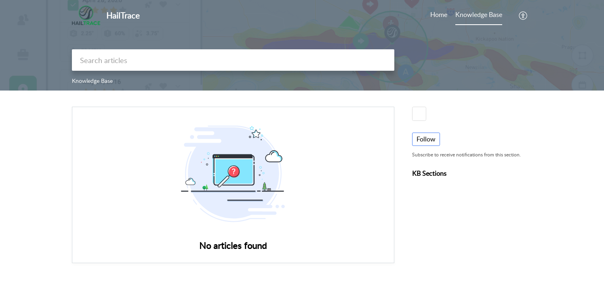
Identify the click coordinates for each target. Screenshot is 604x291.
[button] (523, 15)
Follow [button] (426, 139)
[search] (233, 60)
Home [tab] (438, 14)
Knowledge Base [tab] (478, 14)
